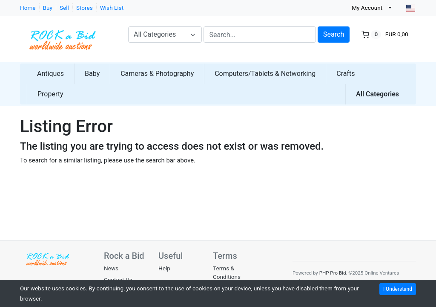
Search (333, 34)
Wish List (111, 7)
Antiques (50, 74)
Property (50, 94)
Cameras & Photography (157, 74)
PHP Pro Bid (332, 273)
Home (28, 7)
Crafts (345, 74)
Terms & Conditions (227, 272)
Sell (64, 7)
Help (164, 268)
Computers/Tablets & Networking (265, 74)
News (111, 268)
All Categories (377, 94)
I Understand (397, 289)
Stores (84, 7)
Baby (92, 74)
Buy (47, 7)
